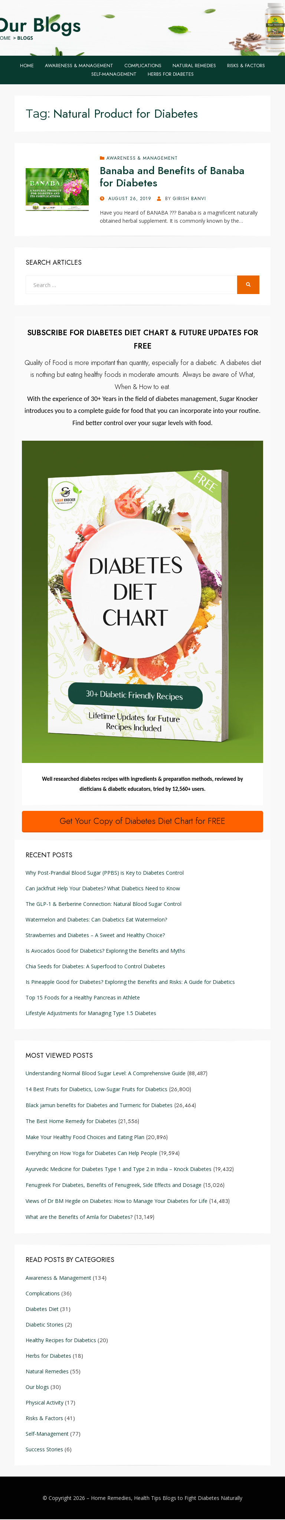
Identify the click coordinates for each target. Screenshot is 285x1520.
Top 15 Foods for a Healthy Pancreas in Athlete (83, 998)
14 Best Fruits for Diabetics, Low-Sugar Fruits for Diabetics (96, 1089)
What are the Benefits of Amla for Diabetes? (79, 1217)
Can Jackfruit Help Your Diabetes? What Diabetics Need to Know (103, 889)
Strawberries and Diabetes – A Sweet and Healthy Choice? (95, 935)
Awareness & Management (79, 65)
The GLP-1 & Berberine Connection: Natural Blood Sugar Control (103, 904)
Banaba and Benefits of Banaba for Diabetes (172, 177)
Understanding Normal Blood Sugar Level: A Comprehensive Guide (106, 1073)
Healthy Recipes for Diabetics (61, 1340)
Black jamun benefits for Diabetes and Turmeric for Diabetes (99, 1105)
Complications (142, 65)
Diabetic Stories (44, 1324)
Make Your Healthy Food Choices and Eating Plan (85, 1137)
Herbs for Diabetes (171, 74)
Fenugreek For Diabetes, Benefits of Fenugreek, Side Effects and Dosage (114, 1185)
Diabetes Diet (42, 1309)
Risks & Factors (246, 65)
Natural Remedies (194, 65)
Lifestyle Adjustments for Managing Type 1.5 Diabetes (91, 1013)
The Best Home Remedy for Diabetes (71, 1121)
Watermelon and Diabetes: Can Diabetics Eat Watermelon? (96, 920)
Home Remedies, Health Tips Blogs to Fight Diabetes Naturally (166, 1498)
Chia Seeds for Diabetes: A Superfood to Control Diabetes (95, 967)
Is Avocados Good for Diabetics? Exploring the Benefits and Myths (106, 951)
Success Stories (44, 1449)
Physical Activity (44, 1402)
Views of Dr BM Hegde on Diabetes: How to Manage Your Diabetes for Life (116, 1201)
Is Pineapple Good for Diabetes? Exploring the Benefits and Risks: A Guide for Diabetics (130, 982)
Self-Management (114, 74)
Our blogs (37, 1387)
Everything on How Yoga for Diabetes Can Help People (91, 1153)
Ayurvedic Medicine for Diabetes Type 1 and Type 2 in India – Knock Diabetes (119, 1169)
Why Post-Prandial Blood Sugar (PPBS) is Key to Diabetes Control (105, 873)
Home (27, 65)
